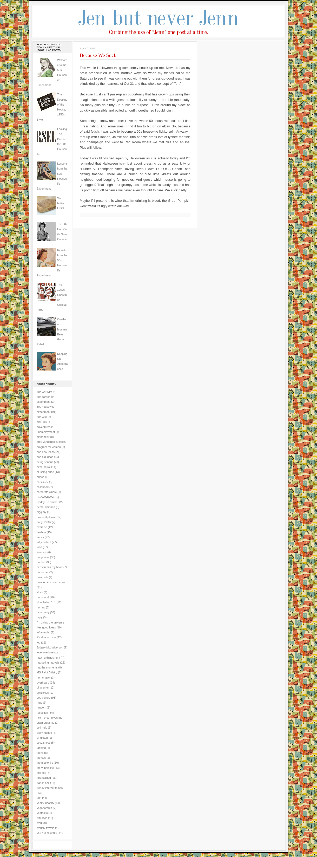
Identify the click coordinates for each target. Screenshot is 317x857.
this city (41, 772)
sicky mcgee (44, 732)
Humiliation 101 (46, 602)
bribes (40, 476)
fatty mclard (44, 542)
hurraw (41, 607)
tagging (41, 747)
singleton (42, 737)
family (40, 537)
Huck (40, 592)
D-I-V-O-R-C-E (46, 497)
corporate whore (47, 492)
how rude (42, 577)
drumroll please (46, 517)
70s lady (42, 421)
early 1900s (44, 522)
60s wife (42, 416)
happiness (43, 557)
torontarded (44, 777)
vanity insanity (45, 802)
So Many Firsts (60, 203)
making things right (48, 657)
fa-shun (41, 532)
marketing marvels (48, 662)
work (40, 822)
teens (40, 752)
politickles (43, 692)
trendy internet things (50, 787)
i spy (39, 617)
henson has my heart (50, 567)
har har (41, 562)
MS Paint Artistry (47, 672)
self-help (42, 727)
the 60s (41, 757)
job (38, 642)
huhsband (43, 597)
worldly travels (45, 827)
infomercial (43, 632)
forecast (42, 552)
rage (39, 702)
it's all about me (46, 637)
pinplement (43, 687)
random (41, 707)
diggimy (41, 512)
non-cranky (43, 677)
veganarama (44, 807)
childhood (43, 487)
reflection (42, 712)
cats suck (42, 482)
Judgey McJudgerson (50, 647)
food (39, 547)
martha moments (47, 667)
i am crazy (43, 612)
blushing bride (45, 471)
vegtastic (42, 812)
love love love (45, 652)
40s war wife (44, 391)
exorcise (42, 527)
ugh (39, 797)
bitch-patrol (43, 467)
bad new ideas (46, 451)
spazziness (43, 742)
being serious (45, 462)
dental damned (46, 507)
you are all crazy (47, 832)
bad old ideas (45, 456)
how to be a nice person (51, 582)
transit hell (43, 782)
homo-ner (43, 572)
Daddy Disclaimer (47, 502)
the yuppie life (45, 767)
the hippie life (45, 762)
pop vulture (43, 697)
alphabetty (43, 436)
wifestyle (42, 818)
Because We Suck (98, 55)
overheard (43, 682)
